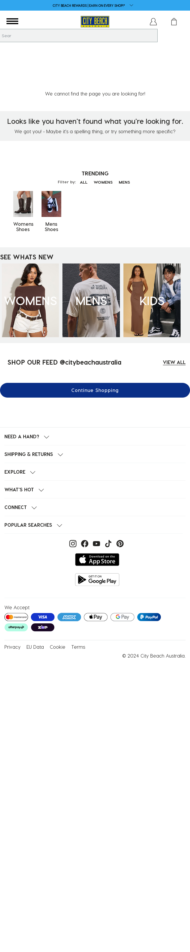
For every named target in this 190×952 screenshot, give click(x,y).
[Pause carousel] (185, 1)
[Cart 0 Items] (174, 21)
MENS (125, 142)
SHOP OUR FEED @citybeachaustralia (64, 322)
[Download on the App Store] (97, 519)
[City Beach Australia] (95, 21)
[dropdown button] (129, 5)
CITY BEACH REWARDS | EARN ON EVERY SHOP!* (89, 5)
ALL (82, 142)
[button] (12, 21)
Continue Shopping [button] (95, 350)
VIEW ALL (174, 322)
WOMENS (103, 142)
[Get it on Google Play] (97, 539)
